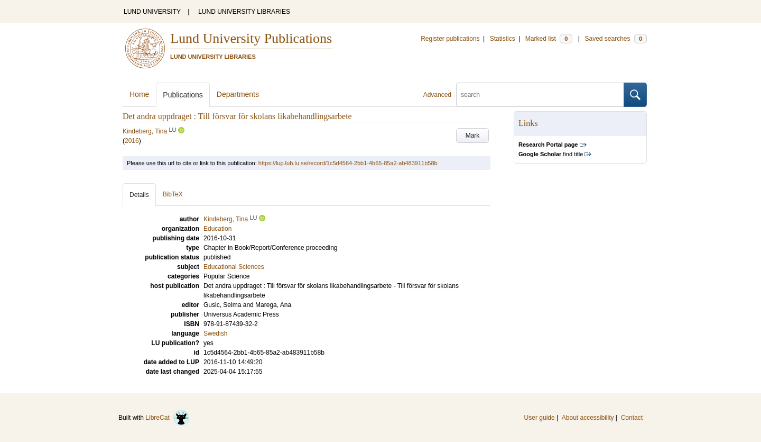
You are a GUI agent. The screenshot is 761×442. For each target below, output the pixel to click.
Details (139, 195)
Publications (183, 95)
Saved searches (615, 38)
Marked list (548, 38)
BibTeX (173, 194)
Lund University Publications (251, 38)
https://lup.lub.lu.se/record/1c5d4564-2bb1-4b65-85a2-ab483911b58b (348, 163)
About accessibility (588, 417)
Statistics (502, 38)
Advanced (437, 94)
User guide (539, 417)
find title (550, 154)
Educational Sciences (233, 266)
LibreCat (167, 417)
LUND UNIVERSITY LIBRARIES (244, 11)
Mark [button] (473, 135)
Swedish (215, 333)
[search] (540, 95)
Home (139, 94)
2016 (132, 141)
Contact (632, 417)
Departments (238, 94)
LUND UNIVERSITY (152, 11)
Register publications (450, 38)
